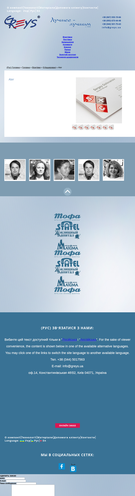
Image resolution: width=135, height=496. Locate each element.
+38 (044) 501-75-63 (111, 24)
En (38, 10)
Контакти (90, 7)
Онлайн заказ (67, 425)
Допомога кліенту (69, 7)
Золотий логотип (67, 54)
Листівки (67, 39)
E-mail (3, 481)
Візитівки (67, 37)
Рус (32, 10)
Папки (67, 49)
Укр (26, 10)
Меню (67, 52)
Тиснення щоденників (67, 57)
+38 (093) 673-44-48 (111, 20)
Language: (14, 10)
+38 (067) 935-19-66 (111, 17)
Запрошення (67, 42)
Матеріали (47, 7)
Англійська (88, 339)
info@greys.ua (111, 27)
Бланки (67, 47)
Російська (69, 339)
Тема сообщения (8, 483)
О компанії (15, 7)
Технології (31, 7)
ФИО (2, 478)
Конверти (67, 44)
